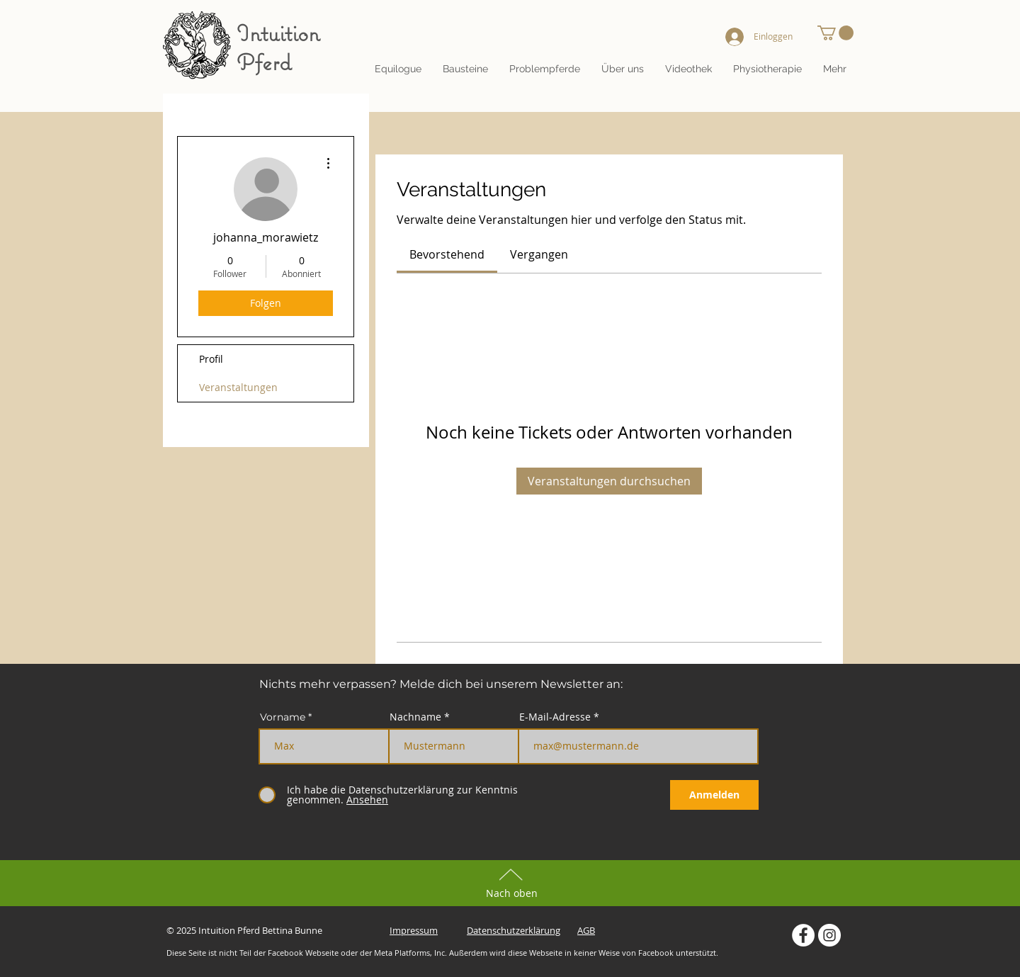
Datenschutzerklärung (513, 930)
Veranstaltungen (238, 387)
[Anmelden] (714, 795)
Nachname (415, 717)
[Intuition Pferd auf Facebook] (803, 935)
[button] (622, 68)
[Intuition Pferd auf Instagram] (829, 935)
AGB (586, 930)
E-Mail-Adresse (555, 717)
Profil (211, 359)
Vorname (282, 717)
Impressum (414, 930)
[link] (446, 254)
